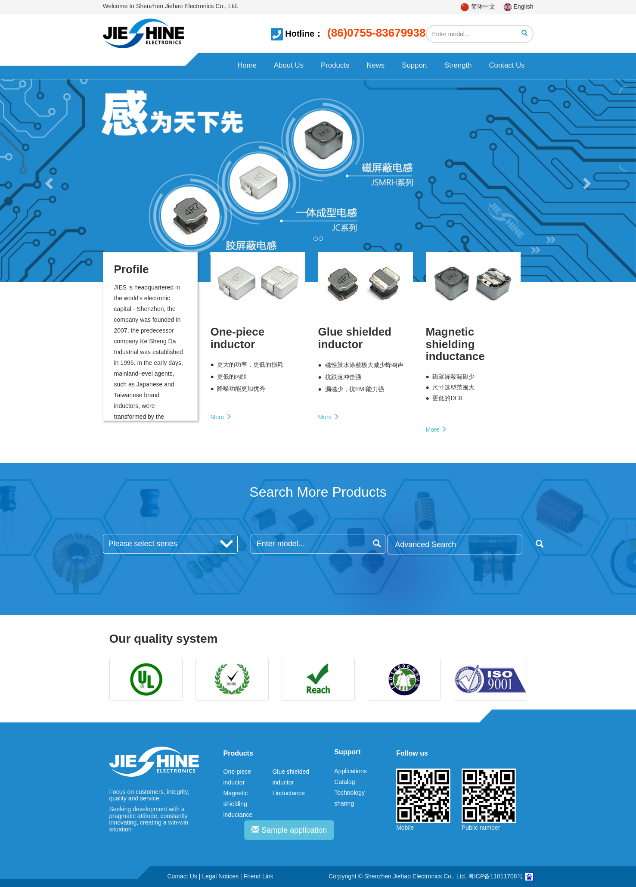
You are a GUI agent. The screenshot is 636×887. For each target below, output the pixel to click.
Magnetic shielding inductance (238, 804)
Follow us (412, 753)
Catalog (344, 781)
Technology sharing (349, 798)
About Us (289, 65)
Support (414, 65)
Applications (350, 771)
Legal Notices (220, 876)
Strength (458, 65)
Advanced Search (458, 544)
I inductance (288, 793)
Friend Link (258, 876)
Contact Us (506, 65)
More (221, 417)
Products (335, 65)
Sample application (289, 829)
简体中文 (477, 6)
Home (247, 65)
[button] (48, 181)
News (375, 65)
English (518, 6)
